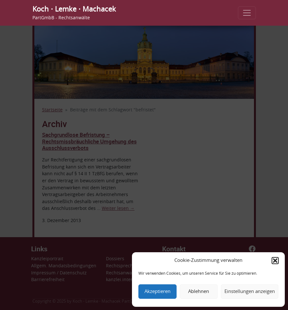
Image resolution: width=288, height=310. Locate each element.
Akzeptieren (157, 291)
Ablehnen (198, 291)
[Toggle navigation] (247, 12)
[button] (275, 260)
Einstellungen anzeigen (249, 291)
